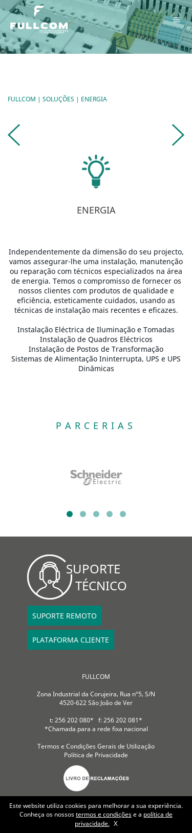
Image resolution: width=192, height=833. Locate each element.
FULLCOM (22, 99)
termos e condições (104, 814)
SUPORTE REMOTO (64, 616)
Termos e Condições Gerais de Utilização (96, 746)
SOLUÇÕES (58, 99)
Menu (176, 20)
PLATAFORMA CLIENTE (70, 640)
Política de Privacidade (96, 755)
